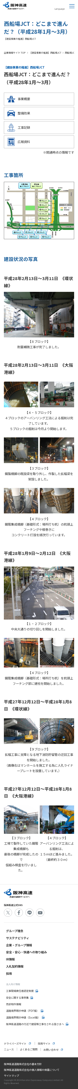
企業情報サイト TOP (15, 52)
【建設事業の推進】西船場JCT (45, 52)
